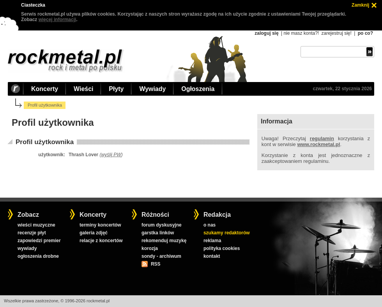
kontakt (211, 256)
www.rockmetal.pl (318, 144)
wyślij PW (111, 154)
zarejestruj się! (336, 33)
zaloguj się (266, 33)
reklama (212, 240)
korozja (149, 248)
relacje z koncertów (101, 240)
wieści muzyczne (36, 225)
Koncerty (44, 89)
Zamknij (360, 5)
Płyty (116, 89)
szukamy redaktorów (226, 233)
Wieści (83, 89)
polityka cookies (221, 248)
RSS (155, 264)
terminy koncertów (100, 225)
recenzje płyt (32, 233)
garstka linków (157, 233)
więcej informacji (57, 19)
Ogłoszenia (197, 89)
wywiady (27, 248)
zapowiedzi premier (39, 240)
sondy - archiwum (161, 256)
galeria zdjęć (94, 233)
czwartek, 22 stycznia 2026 (342, 88)
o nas (209, 225)
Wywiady (152, 89)
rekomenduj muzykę (163, 240)
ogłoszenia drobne (38, 256)
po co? (365, 33)
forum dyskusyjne (161, 225)
